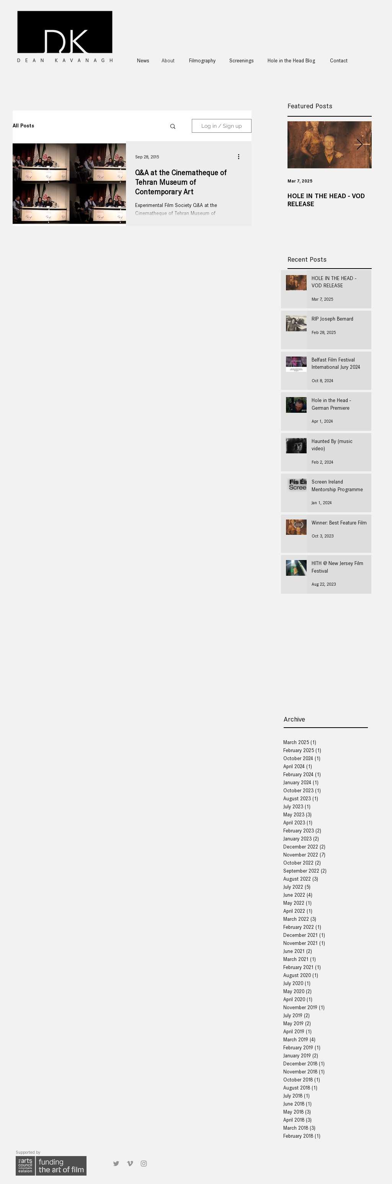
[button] (172, 127)
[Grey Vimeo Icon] (130, 1164)
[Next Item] (359, 145)
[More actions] (241, 156)
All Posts (23, 125)
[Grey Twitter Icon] (116, 1164)
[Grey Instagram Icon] (144, 1164)
